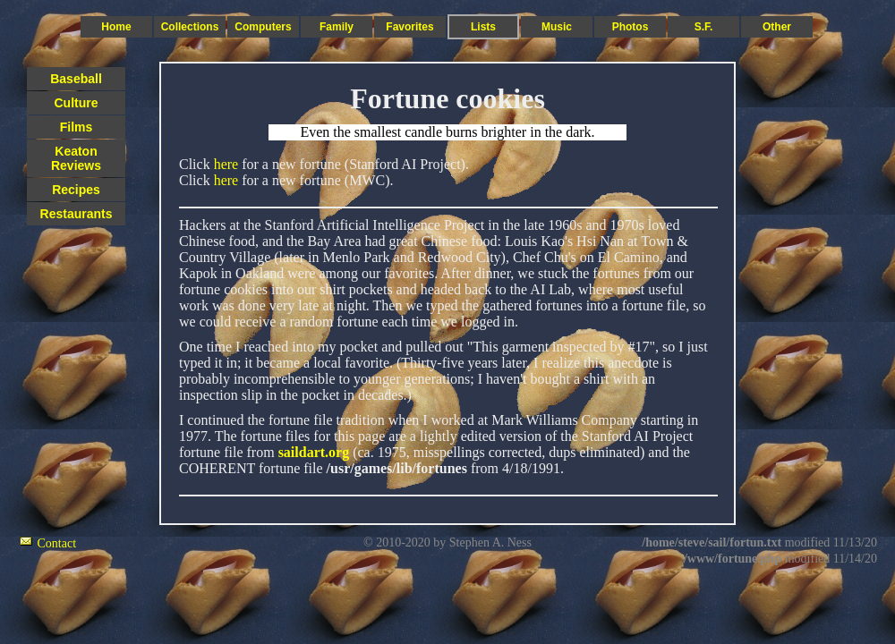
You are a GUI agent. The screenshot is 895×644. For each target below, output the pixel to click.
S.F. (704, 27)
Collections (190, 27)
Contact (57, 543)
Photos (630, 27)
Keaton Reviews (76, 158)
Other (777, 27)
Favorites (409, 27)
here (226, 164)
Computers (262, 27)
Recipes (76, 189)
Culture (76, 103)
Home (116, 27)
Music (556, 27)
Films (76, 127)
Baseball (76, 79)
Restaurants (76, 214)
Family (337, 27)
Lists (483, 27)
